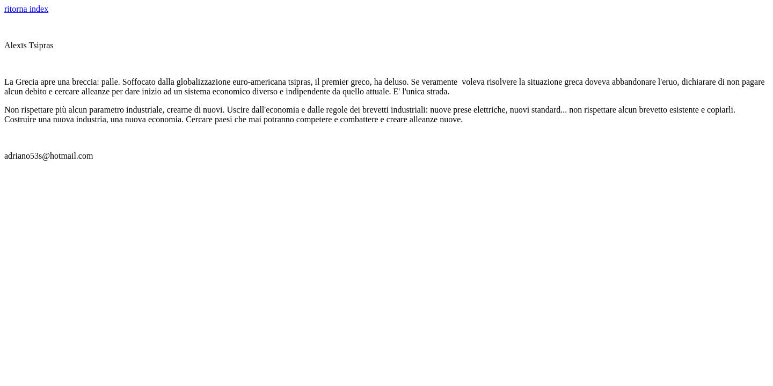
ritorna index (26, 8)
